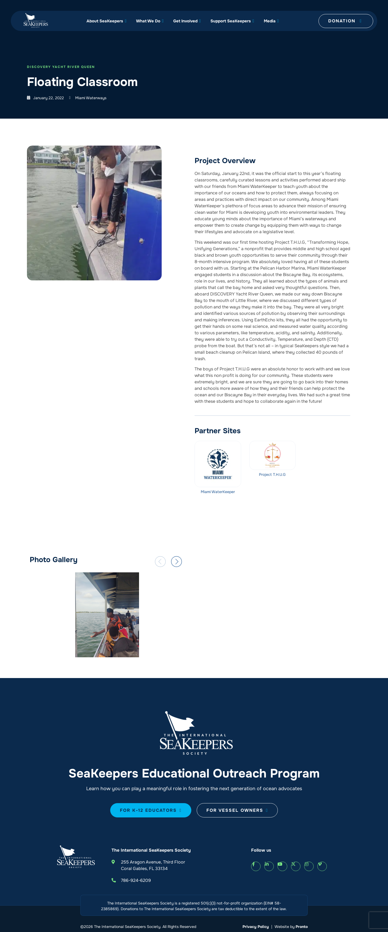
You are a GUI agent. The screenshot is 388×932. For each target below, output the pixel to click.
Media (271, 21)
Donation (345, 21)
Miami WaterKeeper (218, 491)
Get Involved (187, 21)
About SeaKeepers (106, 21)
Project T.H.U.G (272, 474)
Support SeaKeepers (232, 21)
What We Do (150, 21)
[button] (160, 561)
